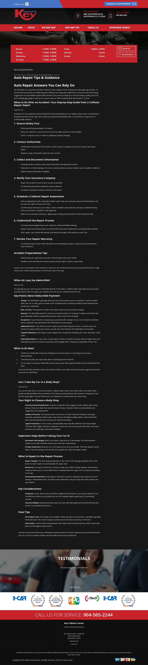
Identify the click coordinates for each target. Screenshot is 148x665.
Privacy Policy (67, 660)
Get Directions (126, 54)
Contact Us (74, 644)
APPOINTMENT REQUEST (119, 28)
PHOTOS (31, 28)
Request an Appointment (121, 3)
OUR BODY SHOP (49, 28)
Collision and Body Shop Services (74, 627)
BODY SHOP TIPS (72, 28)
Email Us (124, 48)
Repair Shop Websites (32, 660)
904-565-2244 (121, 15)
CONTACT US (93, 28)
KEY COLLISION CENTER (23, 69)
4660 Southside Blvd (34, 75)
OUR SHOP (18, 28)
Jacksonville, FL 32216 (51, 75)
